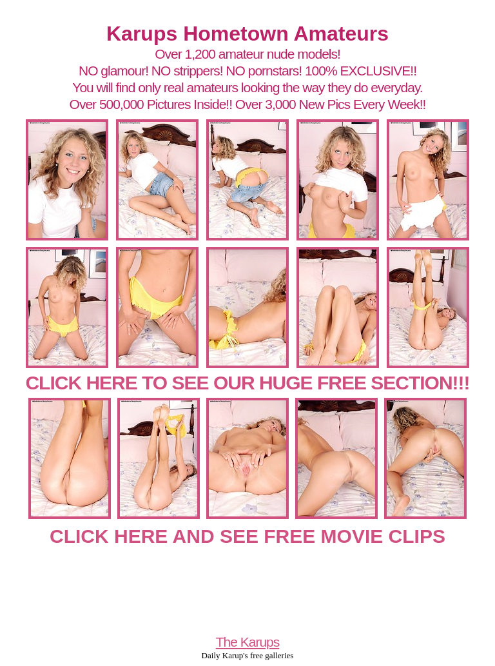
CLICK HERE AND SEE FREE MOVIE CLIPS (247, 536)
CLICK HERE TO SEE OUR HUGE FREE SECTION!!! (247, 382)
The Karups (248, 641)
